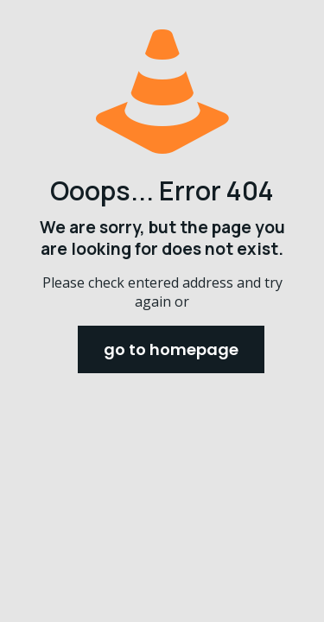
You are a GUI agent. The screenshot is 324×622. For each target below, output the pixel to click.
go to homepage (171, 349)
